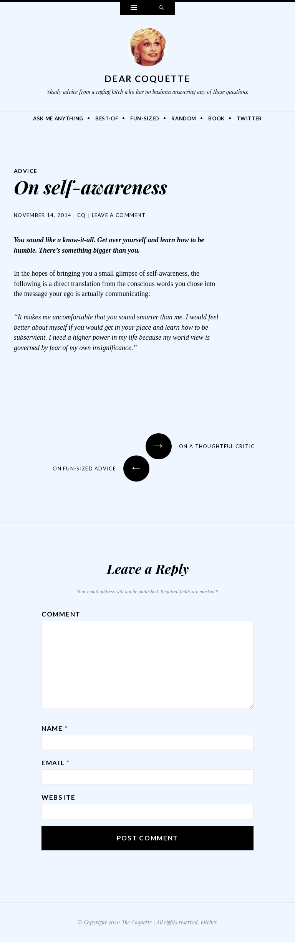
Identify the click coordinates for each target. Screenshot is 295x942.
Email (55, 763)
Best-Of (106, 118)
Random (183, 118)
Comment (61, 614)
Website (58, 797)
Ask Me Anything (58, 118)
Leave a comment (119, 215)
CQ (81, 215)
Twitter (249, 118)
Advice (25, 171)
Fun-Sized (144, 118)
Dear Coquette (147, 78)
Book (216, 118)
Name (54, 728)
